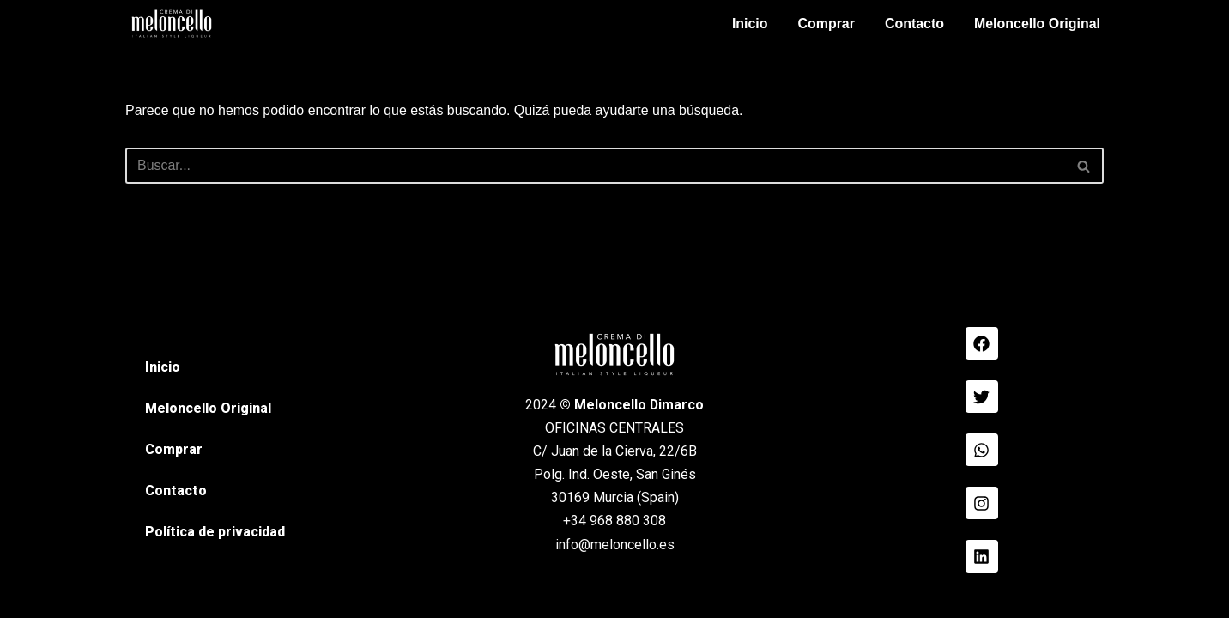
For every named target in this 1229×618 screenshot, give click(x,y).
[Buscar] (595, 166)
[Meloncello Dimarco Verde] (171, 23)
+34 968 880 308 (614, 549)
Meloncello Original (1036, 23)
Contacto (913, 23)
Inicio (749, 23)
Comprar (825, 23)
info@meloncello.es (615, 572)
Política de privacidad (215, 560)
